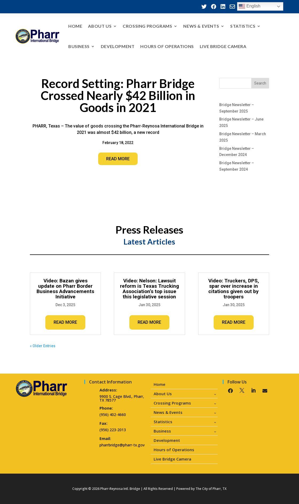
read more (65, 322)
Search (260, 83)
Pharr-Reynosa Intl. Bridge (120, 488)
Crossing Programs (147, 26)
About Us (99, 26)
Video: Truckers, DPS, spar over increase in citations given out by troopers (233, 289)
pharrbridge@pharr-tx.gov (122, 444)
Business (79, 46)
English (249, 6)
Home (75, 26)
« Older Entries (42, 346)
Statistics (242, 26)
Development (118, 46)
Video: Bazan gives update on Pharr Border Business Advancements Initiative (65, 289)
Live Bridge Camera (223, 46)
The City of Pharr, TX (211, 488)
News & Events (201, 26)
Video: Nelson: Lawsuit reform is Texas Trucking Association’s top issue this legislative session (149, 289)
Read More (118, 158)
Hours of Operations (167, 46)
